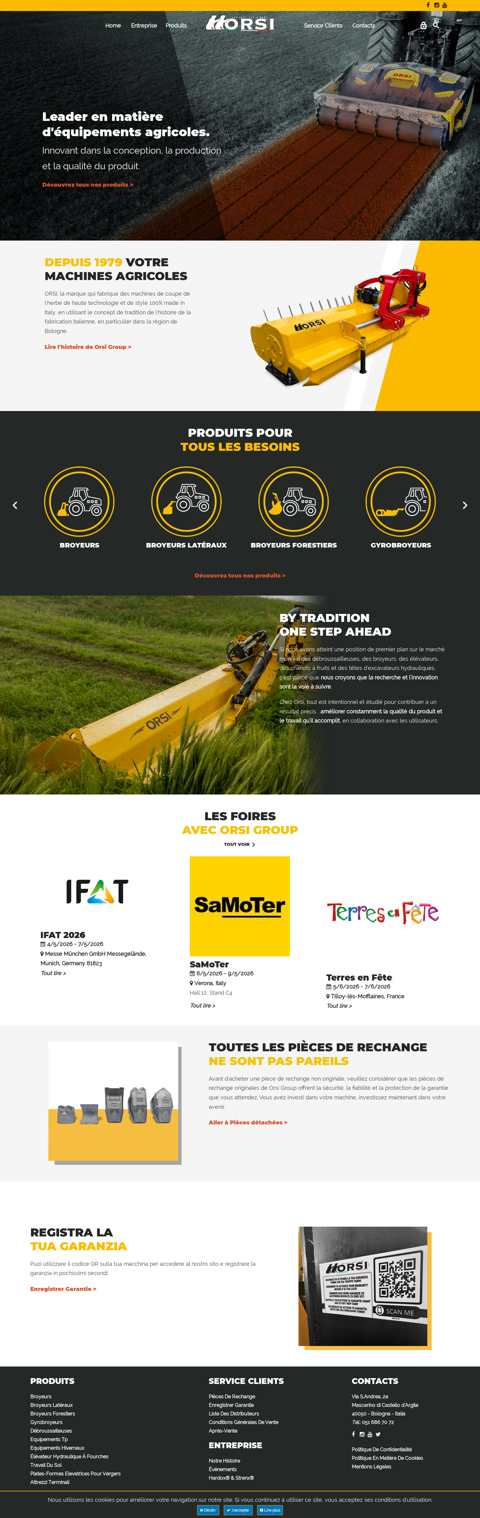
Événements (223, 1469)
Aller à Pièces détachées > (248, 1122)
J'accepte (238, 1510)
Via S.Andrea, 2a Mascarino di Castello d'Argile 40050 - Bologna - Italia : (385, 1409)
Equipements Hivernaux (57, 1448)
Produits (176, 25)
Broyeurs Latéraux (186, 545)
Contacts (363, 25)
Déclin (208, 1510)
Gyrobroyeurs (401, 545)
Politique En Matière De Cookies (387, 1458)
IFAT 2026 (62, 935)
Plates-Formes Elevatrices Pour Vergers (75, 1474)
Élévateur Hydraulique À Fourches (69, 1457)
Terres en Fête (359, 977)
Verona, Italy (210, 983)
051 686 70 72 (378, 1422)
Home (113, 25)
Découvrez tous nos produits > (87, 184)
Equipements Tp (49, 1439)
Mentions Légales (371, 1467)
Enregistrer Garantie (231, 1405)
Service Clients (323, 25)
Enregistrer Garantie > (63, 1289)
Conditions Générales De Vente (243, 1422)
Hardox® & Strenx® (231, 1478)
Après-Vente (223, 1431)
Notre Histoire (224, 1461)
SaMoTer (209, 964)
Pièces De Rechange (232, 1397)
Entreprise (144, 25)
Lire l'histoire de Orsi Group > (88, 347)
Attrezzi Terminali (49, 1482)
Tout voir (236, 844)
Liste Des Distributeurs (234, 1414)
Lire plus (270, 1510)
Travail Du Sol (46, 1465)
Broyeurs (79, 545)
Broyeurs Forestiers (294, 545)
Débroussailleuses (51, 1431)
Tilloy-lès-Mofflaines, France (367, 996)
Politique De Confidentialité (382, 1450)
